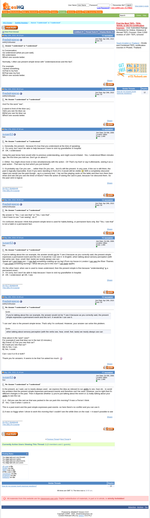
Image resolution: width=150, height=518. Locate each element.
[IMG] (4, 470)
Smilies (5, 468)
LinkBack (78, 32)
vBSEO (81, 515)
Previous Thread (53, 439)
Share (109, 80)
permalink (109, 35)
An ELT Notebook (10, 188)
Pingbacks (6, 475)
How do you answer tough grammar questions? (19, 486)
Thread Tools (91, 32)
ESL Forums (7, 23)
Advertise (132, 507)
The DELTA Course (11, 191)
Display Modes (106, 32)
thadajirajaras (10, 39)
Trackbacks (6, 474)
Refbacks (5, 477)
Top (146, 507)
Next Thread (64, 439)
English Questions (21, 23)
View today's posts (141, 6)
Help (144, 15)
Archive (140, 507)
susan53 (7, 134)
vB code (5, 466)
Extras (139, 15)
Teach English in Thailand (127, 43)
